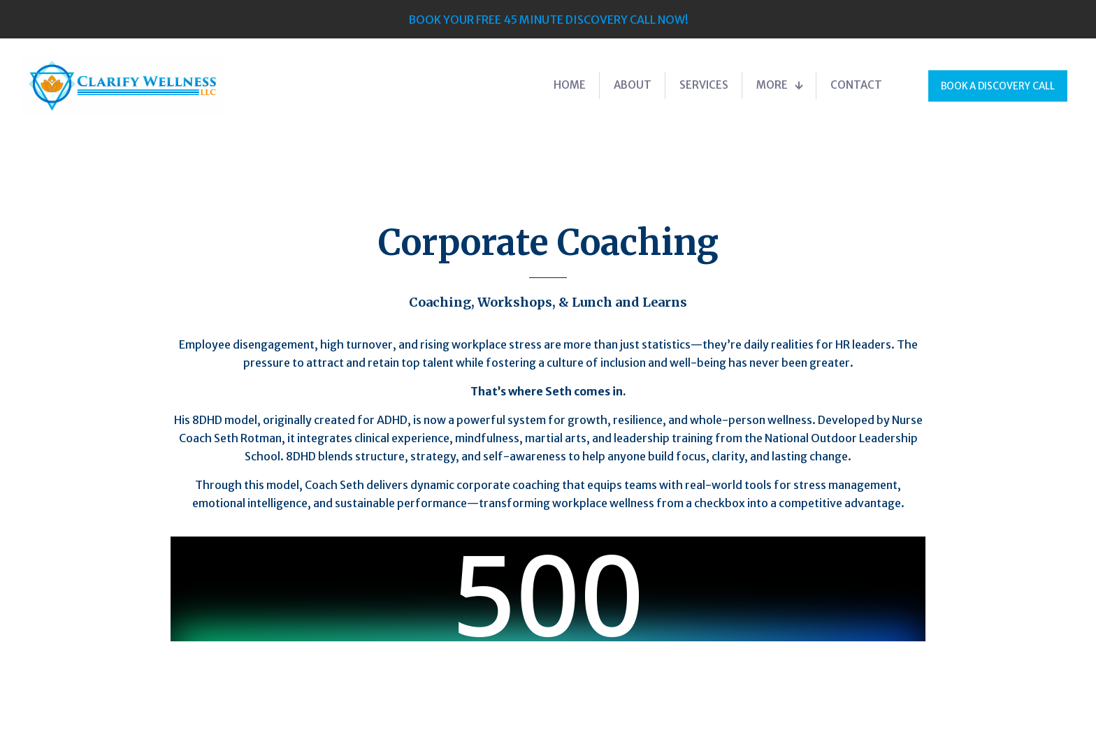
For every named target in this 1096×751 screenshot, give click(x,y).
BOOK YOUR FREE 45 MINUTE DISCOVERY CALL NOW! (548, 20)
